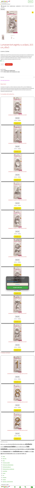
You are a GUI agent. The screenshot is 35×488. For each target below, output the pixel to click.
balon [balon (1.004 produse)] (14, 446)
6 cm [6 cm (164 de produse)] (1, 444)
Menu (15, 487)
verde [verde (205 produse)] (23, 453)
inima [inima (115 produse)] (25, 449)
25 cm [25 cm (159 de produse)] (9, 444)
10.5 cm (5, 71)
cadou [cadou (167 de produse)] (20, 446)
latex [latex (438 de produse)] (32, 449)
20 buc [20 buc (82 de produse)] (7, 444)
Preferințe (17, 284)
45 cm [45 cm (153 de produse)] (16, 444)
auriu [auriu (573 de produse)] (10, 446)
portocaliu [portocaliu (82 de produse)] (30, 451)
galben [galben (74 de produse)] (8, 449)
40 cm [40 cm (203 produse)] (14, 444)
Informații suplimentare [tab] (5, 80)
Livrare (4, 473)
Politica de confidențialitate (12, 281)
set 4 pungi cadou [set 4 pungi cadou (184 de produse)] (8, 453)
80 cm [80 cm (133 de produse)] (19, 444)
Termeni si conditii (6, 462)
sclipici (18, 71)
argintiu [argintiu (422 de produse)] (6, 446)
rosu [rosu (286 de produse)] (33, 451)
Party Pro (4, 458)
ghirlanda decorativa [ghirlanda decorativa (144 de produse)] (13, 449)
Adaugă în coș (8, 64)
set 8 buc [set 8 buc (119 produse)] (14, 453)
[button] (33, 12)
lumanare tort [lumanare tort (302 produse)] (6, 451)
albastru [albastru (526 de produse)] (29, 444)
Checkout (4, 477)
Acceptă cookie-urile (17, 287)
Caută (25, 487)
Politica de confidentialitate (8, 464)
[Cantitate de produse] (2, 64)
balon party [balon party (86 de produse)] (17, 446)
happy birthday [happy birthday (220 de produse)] (20, 449)
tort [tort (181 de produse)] (21, 453)
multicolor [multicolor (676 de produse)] (16, 451)
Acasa (4, 456)
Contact (4, 479)
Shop (8, 6)
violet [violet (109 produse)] (25, 453)
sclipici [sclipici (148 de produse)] (3, 453)
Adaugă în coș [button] (17, 123)
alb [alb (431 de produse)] (26, 444)
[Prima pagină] (6, 487)
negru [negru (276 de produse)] (21, 451)
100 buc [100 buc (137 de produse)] (21, 444)
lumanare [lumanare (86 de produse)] (2, 451)
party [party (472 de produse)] (26, 451)
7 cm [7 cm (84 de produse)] (3, 444)
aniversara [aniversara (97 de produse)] (2, 446)
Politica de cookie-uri (7, 467)
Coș (3, 475)
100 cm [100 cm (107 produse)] (24, 444)
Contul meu (20, 487)
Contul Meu (5, 471)
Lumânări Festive (12, 6)
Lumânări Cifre (18, 6)
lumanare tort (14, 71)
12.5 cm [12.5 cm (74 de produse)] (5, 444)
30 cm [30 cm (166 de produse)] (11, 444)
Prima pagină (4, 6)
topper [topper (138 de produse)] (18, 453)
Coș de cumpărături (30, 487)
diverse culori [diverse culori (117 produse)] (24, 446)
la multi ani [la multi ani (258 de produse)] (28, 449)
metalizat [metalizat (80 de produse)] (11, 451)
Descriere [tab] (2, 77)
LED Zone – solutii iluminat (8, 481)
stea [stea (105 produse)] (16, 453)
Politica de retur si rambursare (8, 469)
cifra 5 (11, 71)
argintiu (8, 71)
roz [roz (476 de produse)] (1, 453)
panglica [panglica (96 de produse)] (24, 451)
